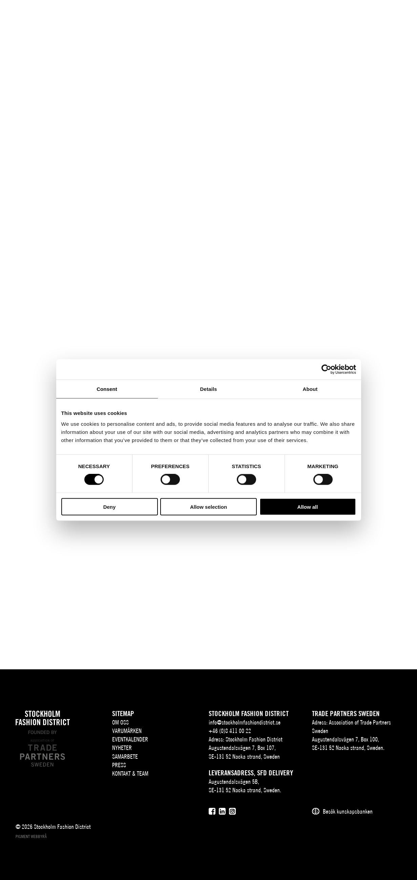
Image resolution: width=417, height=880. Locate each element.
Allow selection (208, 506)
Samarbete (125, 756)
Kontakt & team (130, 773)
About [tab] (310, 389)
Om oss (120, 722)
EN (347, 16)
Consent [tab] (107, 389)
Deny (109, 506)
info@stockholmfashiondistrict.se (244, 722)
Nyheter (122, 747)
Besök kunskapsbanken (348, 811)
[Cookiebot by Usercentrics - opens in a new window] (326, 369)
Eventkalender (130, 739)
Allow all (307, 506)
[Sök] (363, 15)
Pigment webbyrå (31, 836)
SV (337, 16)
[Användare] (380, 15)
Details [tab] (208, 389)
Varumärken (127, 730)
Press (119, 765)
